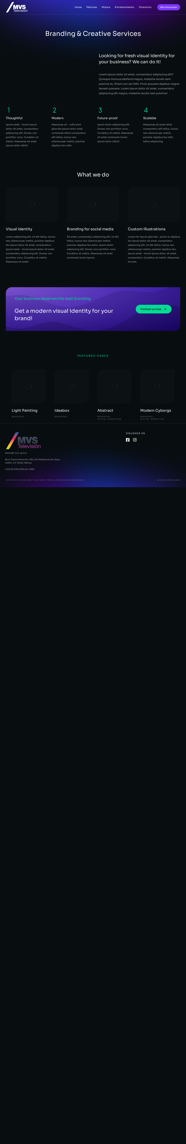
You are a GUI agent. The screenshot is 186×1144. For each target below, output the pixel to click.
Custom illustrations (146, 229)
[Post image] (29, 386)
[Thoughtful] (9, 110)
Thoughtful (14, 118)
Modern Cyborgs (155, 410)
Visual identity (19, 229)
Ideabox (61, 410)
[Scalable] (146, 110)
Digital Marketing (109, 419)
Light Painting (24, 410)
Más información (168, 7)
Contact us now (153, 309)
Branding (18, 416)
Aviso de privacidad (168, 480)
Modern (58, 118)
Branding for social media (90, 229)
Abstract (105, 410)
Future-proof (107, 118)
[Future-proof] (100, 110)
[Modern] (54, 110)
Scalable (149, 118)
